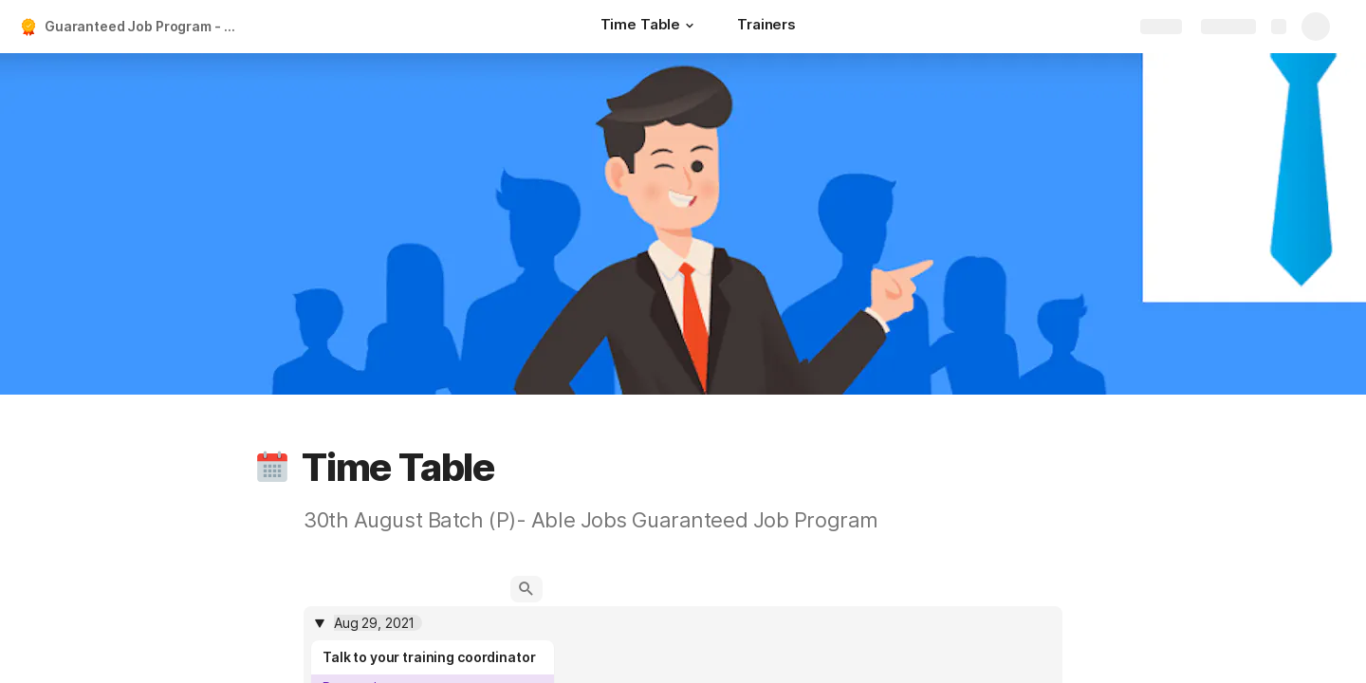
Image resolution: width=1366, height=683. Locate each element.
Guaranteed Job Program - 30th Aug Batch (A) (146, 26)
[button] (689, 25)
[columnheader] (683, 623)
